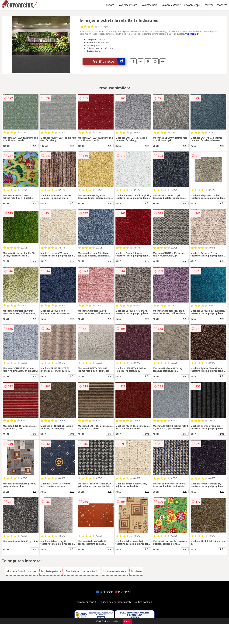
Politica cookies (143, 602)
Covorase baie (149, 5)
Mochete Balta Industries (21, 571)
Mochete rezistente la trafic (82, 571)
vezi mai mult (192, 33)
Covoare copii (192, 5)
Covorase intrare (127, 5)
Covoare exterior (171, 5)
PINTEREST (123, 592)
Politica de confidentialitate (116, 602)
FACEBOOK (104, 592)
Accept (127, 621)
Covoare (109, 5)
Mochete (222, 5)
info (34, 145)
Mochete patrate (51, 571)
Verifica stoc (109, 61)
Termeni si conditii (86, 602)
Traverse (208, 5)
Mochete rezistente (114, 571)
